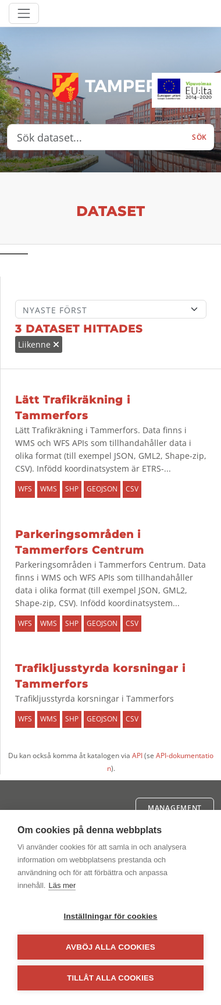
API (137, 755)
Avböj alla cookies (110, 947)
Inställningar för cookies (110, 916)
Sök (199, 137)
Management (175, 808)
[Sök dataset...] (96, 137)
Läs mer (62, 885)
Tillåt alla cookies (110, 978)
